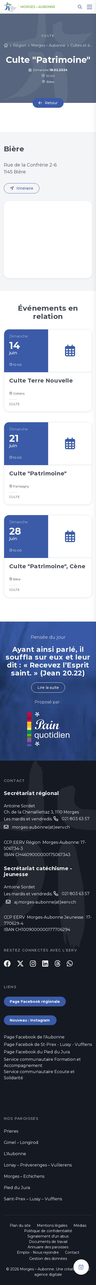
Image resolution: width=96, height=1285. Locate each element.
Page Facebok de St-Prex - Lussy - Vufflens (48, 1044)
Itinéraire (24, 188)
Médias (79, 1225)
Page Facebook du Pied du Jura (37, 1051)
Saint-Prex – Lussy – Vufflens (33, 1198)
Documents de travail (48, 1241)
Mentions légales (52, 1225)
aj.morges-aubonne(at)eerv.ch (45, 902)
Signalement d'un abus (48, 1236)
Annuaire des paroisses (48, 1247)
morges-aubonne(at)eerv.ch (41, 827)
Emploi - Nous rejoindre (38, 1252)
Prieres (11, 1131)
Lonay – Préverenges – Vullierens (38, 1165)
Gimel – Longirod (21, 1142)
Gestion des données (48, 1258)
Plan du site (20, 1225)
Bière (48, 82)
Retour (51, 103)
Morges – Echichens (24, 1176)
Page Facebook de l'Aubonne (34, 1037)
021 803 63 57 (76, 818)
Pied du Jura (17, 1187)
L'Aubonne (15, 1153)
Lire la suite (48, 687)
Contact (72, 1252)
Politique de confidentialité (48, 1231)
